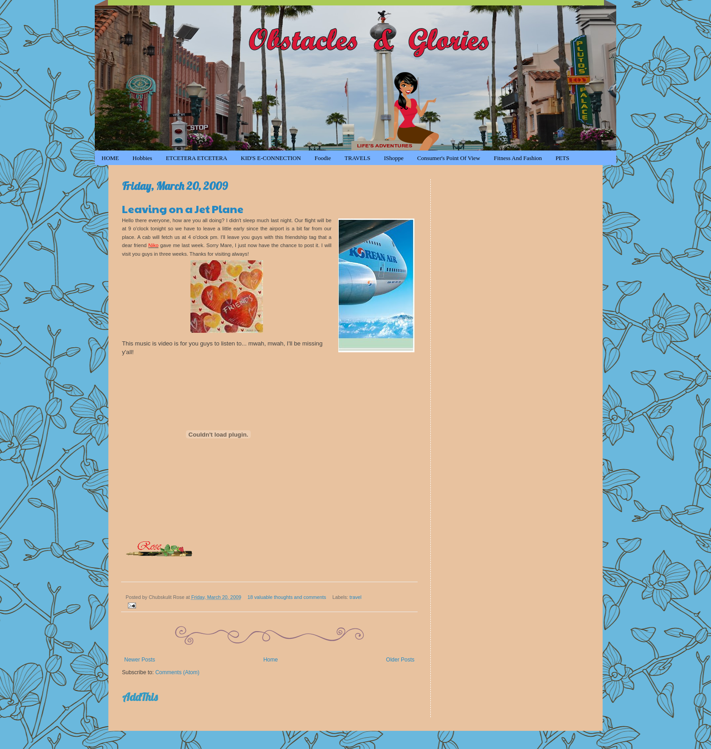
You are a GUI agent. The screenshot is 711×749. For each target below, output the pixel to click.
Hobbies (142, 158)
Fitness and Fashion (518, 158)
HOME (110, 158)
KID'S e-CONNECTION (271, 158)
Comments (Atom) (177, 672)
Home (270, 660)
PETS (562, 158)
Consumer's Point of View (448, 158)
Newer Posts (139, 660)
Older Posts (400, 660)
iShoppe (394, 158)
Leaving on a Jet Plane (182, 208)
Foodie (323, 158)
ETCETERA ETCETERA (196, 158)
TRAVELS (357, 158)
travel (355, 597)
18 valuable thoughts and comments (287, 597)
